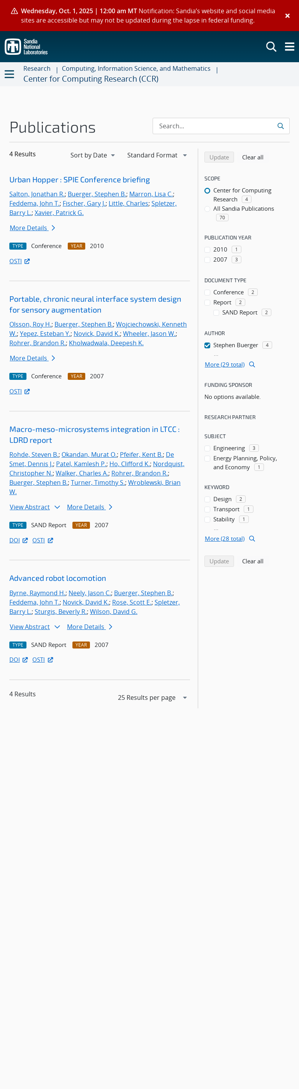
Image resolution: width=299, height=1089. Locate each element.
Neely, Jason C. (90, 593)
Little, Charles (128, 203)
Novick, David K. (97, 333)
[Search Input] (221, 126)
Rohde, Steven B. (33, 454)
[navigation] (93, 155)
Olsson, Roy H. (30, 324)
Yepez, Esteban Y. (45, 333)
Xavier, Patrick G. (59, 212)
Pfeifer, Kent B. (141, 454)
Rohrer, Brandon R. (37, 343)
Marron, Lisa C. (151, 194)
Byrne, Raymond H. (37, 593)
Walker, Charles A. (82, 473)
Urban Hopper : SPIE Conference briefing (79, 179)
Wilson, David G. (113, 611)
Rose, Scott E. (131, 602)
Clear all (255, 156)
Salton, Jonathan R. (37, 194)
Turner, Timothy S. (98, 482)
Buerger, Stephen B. (97, 194)
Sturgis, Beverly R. (61, 611)
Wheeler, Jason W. (149, 333)
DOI (19, 540)
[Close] (287, 15)
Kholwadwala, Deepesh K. (106, 343)
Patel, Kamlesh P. (81, 464)
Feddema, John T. (34, 203)
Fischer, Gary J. (84, 203)
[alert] (149, 15)
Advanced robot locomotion (57, 577)
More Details (32, 228)
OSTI (20, 261)
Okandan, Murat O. (89, 454)
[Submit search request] (281, 126)
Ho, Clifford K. (129, 464)
